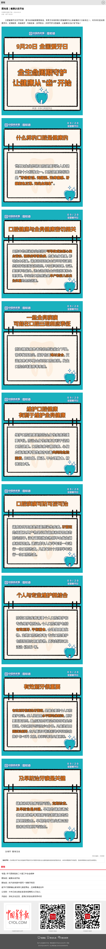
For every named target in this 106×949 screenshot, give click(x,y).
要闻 (3, 2)
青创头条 (53, 938)
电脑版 (43, 938)
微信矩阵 (64, 938)
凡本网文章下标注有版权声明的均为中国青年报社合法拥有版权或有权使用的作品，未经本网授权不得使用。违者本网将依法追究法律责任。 (50, 860)
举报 (68, 943)
